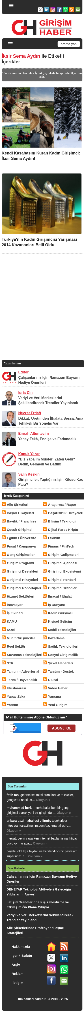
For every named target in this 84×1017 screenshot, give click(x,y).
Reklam (18, 974)
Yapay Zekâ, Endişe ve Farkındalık (47, 439)
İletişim (17, 983)
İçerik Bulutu (22, 955)
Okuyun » (43, 800)
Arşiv (16, 964)
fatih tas (13, 795)
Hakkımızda (21, 946)
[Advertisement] (42, 314)
